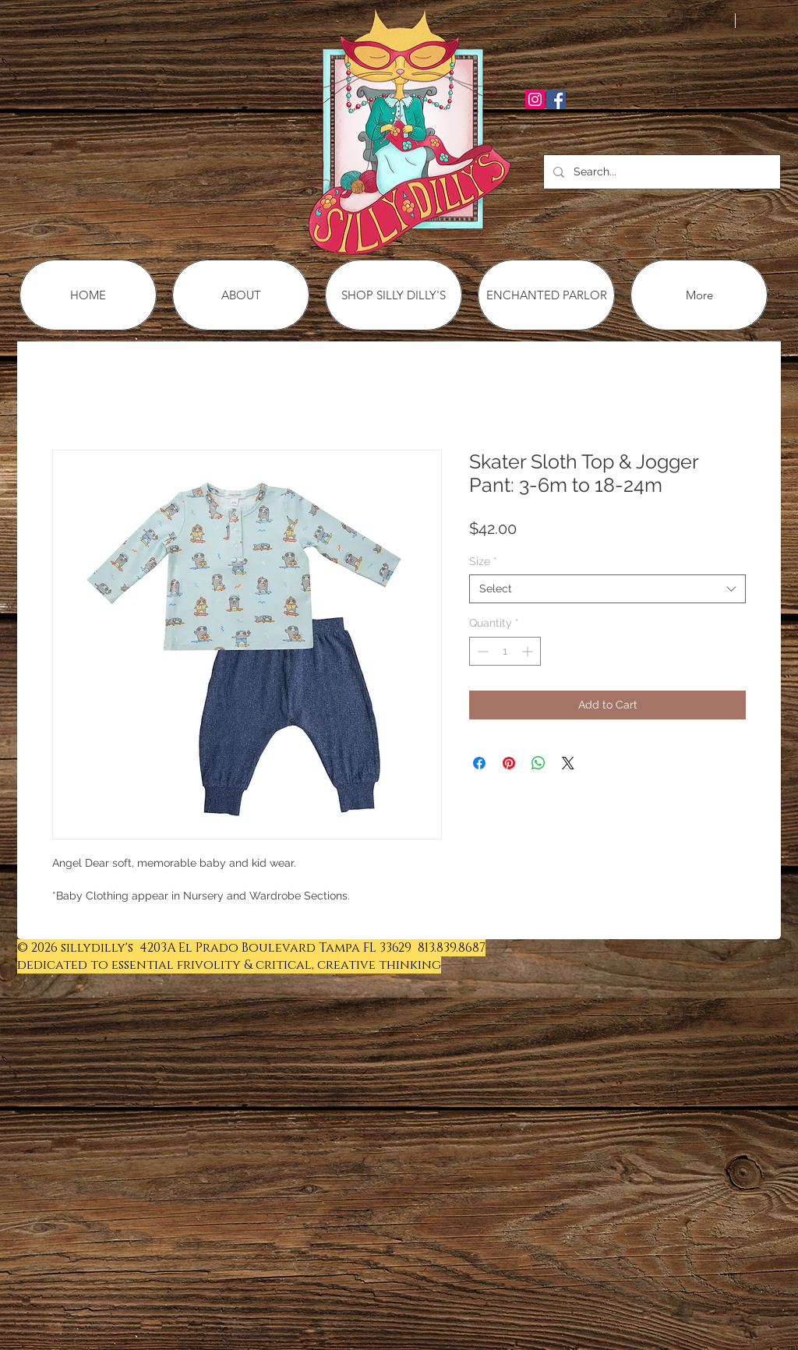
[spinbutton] (505, 651)
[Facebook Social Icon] (556, 99)
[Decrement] (481, 651)
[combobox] (607, 588)
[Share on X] (568, 763)
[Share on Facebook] (479, 763)
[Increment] (528, 651)
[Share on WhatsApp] (538, 763)
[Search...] (660, 172)
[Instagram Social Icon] (535, 99)
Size (483, 561)
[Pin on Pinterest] (509, 763)
